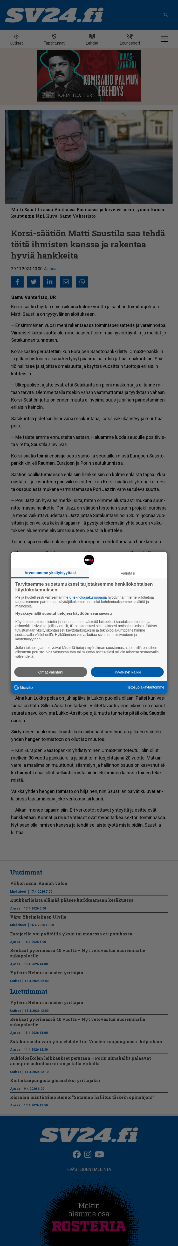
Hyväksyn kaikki (127, 672)
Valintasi (128, 573)
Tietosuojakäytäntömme (145, 687)
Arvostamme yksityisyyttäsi (50, 572)
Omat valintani (50, 672)
